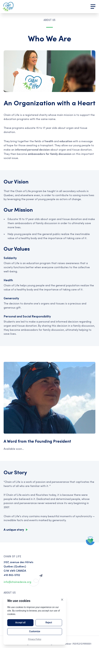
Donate (90, 540)
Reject (49, 622)
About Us (10, 592)
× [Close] (62, 599)
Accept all (20, 622)
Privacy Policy (34, 639)
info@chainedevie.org (17, 581)
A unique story (14, 529)
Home (8, 7)
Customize (34, 631)
